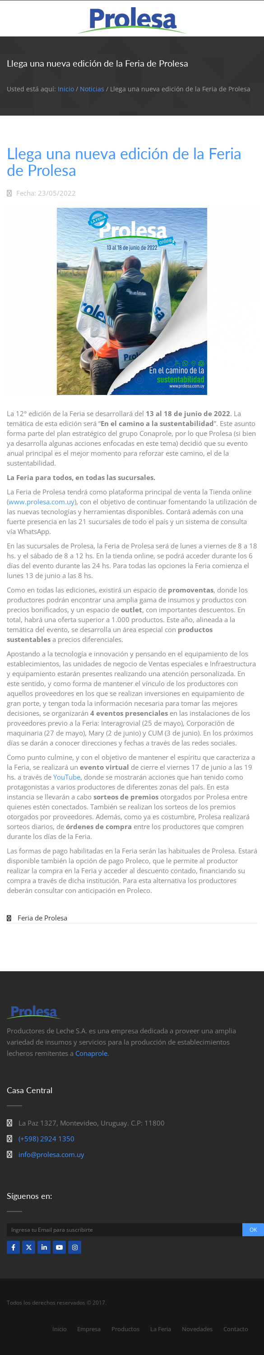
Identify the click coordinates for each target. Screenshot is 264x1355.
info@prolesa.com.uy (51, 1154)
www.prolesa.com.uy (41, 501)
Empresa (89, 1329)
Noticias (92, 89)
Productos (125, 1329)
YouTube (66, 776)
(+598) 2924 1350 (46, 1138)
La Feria (160, 1329)
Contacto (235, 1329)
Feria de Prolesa (42, 917)
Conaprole (91, 1053)
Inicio (66, 89)
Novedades (197, 1329)
